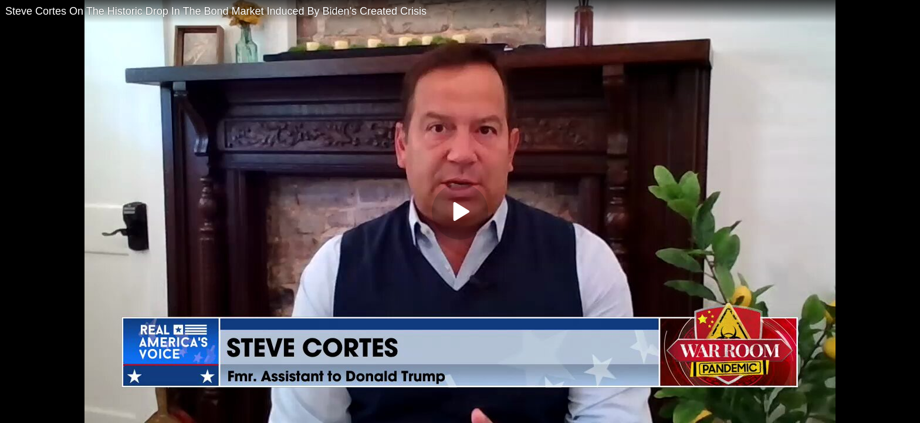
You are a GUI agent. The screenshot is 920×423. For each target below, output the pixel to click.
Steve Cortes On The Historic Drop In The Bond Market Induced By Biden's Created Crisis (216, 11)
